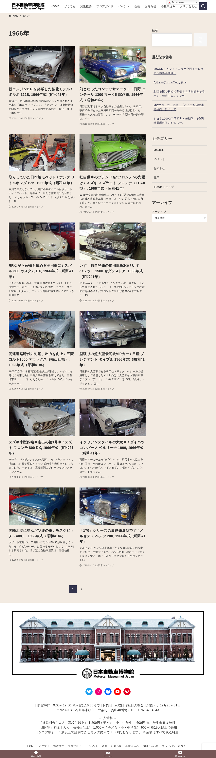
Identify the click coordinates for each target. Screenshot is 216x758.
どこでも (44, 746)
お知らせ (159, 168)
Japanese (176, 2)
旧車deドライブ (163, 187)
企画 (104, 746)
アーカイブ (159, 211)
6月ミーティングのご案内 (170, 82)
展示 (156, 177)
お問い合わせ (150, 746)
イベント (159, 159)
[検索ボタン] (203, 6)
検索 (155, 31)
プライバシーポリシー (175, 746)
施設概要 (58, 746)
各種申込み (132, 746)
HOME (31, 746)
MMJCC (158, 150)
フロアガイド (76, 746)
